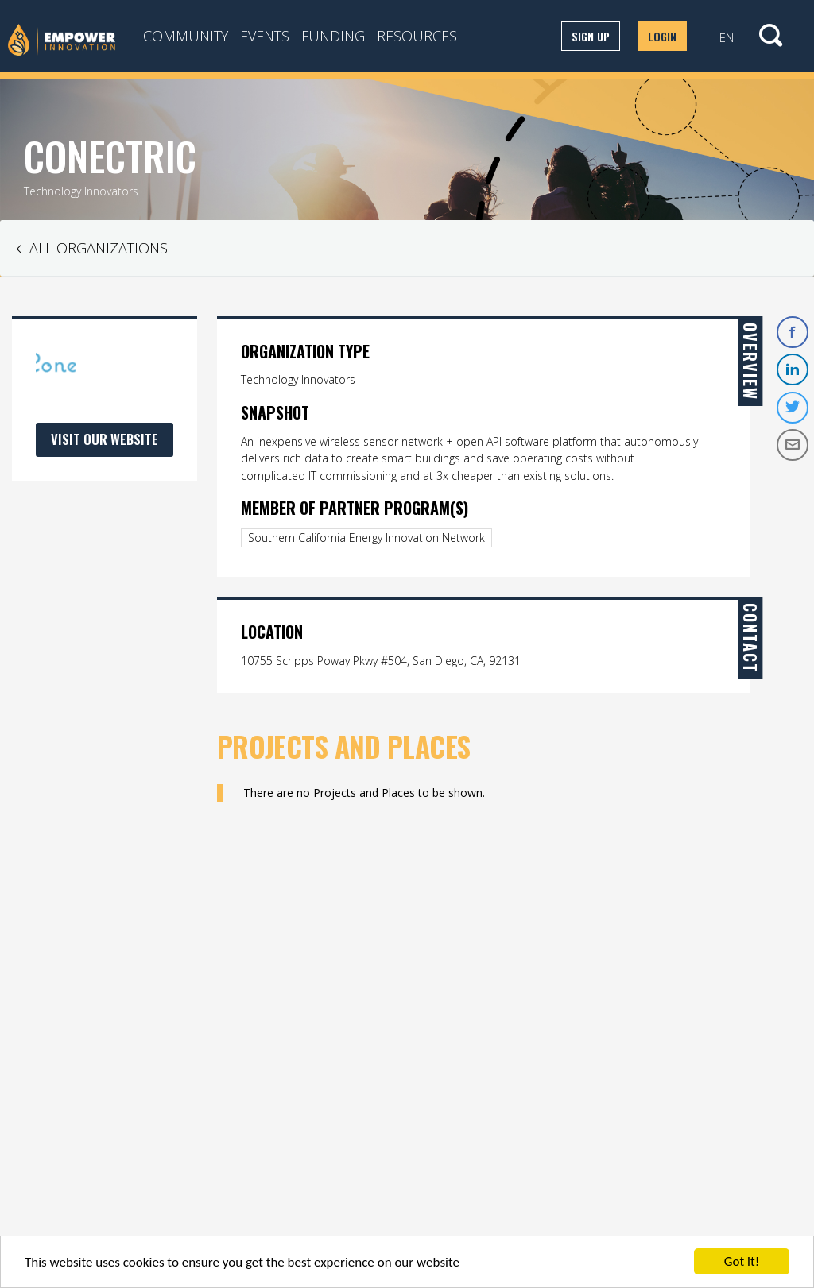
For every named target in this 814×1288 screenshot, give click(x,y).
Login (662, 36)
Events (264, 35)
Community (185, 35)
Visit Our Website (104, 439)
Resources (417, 35)
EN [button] (726, 37)
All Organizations (98, 247)
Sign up (591, 36)
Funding (333, 35)
